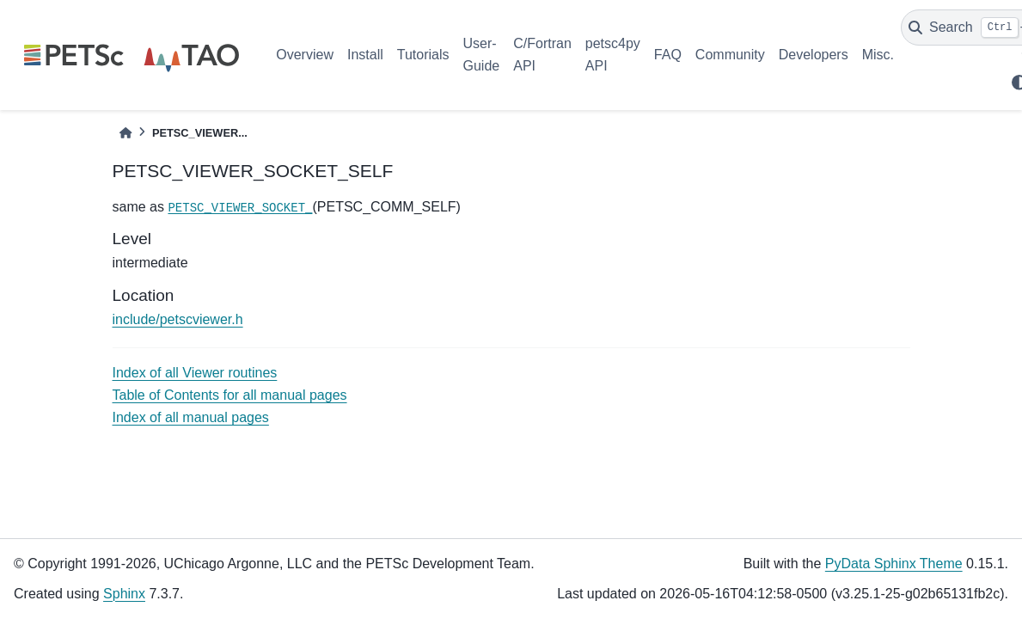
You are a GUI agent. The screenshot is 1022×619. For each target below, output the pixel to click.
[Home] (125, 133)
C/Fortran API (542, 54)
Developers (813, 54)
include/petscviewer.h (178, 319)
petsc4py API (612, 54)
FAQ (668, 54)
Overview (305, 54)
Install (365, 54)
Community (730, 54)
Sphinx (124, 593)
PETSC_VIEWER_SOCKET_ (240, 208)
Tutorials (423, 54)
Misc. (878, 54)
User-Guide (481, 54)
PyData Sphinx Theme (894, 563)
